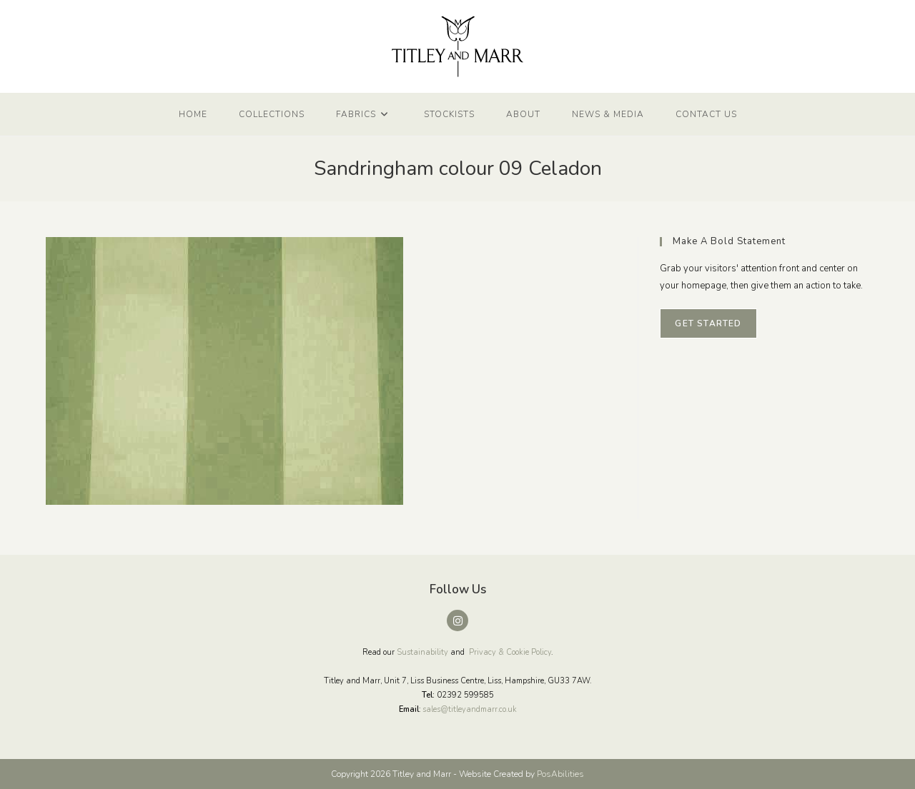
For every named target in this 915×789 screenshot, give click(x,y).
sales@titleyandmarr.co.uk (469, 709)
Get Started (708, 323)
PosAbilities (560, 774)
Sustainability (422, 652)
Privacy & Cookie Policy (510, 652)
